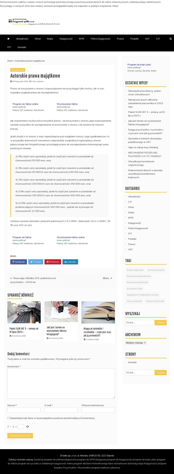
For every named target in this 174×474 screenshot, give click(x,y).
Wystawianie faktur (67, 103)
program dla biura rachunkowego (91, 463)
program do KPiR (86, 459)
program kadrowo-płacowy (105, 467)
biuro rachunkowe (117, 463)
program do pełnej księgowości (60, 459)
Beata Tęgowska (135, 270)
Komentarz (14, 366)
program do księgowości (119, 459)
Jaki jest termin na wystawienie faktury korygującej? (56, 331)
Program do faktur (22, 237)
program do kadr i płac (144, 459)
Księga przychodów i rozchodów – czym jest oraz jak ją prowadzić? (97, 332)
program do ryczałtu (28, 463)
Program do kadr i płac (139, 64)
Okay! (115, 5)
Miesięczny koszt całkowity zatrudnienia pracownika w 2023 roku (145, 103)
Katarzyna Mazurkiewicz (139, 276)
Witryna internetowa (92, 405)
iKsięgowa (100, 459)
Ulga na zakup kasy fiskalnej (143, 147)
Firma (38, 38)
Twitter (35, 261)
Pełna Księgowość (100, 38)
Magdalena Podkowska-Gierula (143, 295)
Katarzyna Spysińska (137, 282)
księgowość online (63, 463)
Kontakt (22, 47)
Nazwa (12, 405)
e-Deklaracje (46, 463)
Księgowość (66, 38)
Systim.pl (38, 459)
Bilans (106, 278)
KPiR (81, 38)
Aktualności (22, 38)
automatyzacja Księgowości (142, 463)
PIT (9, 47)
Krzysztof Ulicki (134, 288)
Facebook (19, 261)
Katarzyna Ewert (156, 270)
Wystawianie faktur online (71, 237)
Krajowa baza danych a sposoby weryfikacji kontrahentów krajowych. (145, 174)
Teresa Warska (134, 301)
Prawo (120, 38)
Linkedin (70, 261)
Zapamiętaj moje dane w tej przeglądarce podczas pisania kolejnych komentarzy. (52, 418)
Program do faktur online (25, 103)
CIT (158, 38)
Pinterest (53, 261)
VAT (147, 38)
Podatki (134, 38)
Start (10, 60)
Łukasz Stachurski (155, 301)
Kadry (50, 38)
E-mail (48, 405)
